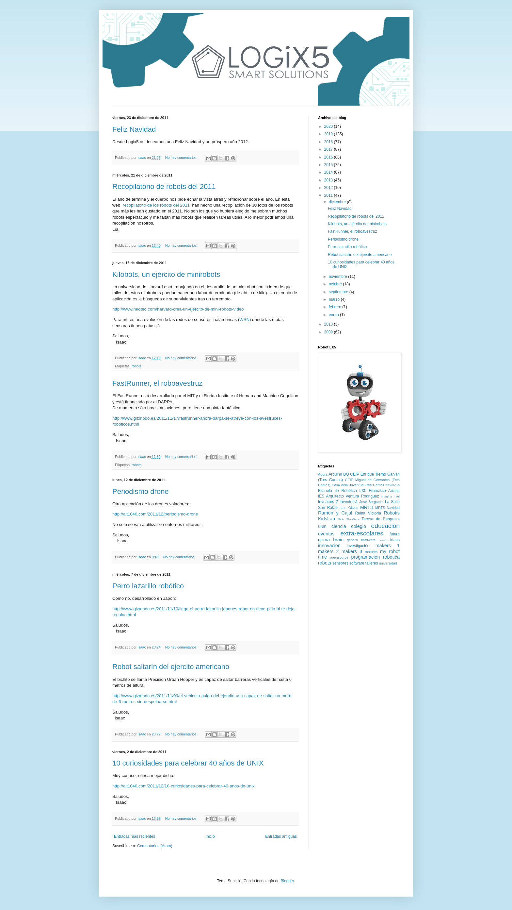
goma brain (331, 539)
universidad (388, 563)
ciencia (338, 526)
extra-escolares (362, 533)
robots (136, 366)
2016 (329, 157)
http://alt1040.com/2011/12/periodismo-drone (155, 514)
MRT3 (366, 507)
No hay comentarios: (182, 158)
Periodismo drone (140, 491)
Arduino (335, 474)
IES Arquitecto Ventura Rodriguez (348, 496)
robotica (391, 557)
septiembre (339, 292)
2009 (329, 332)
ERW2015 (392, 485)
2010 (329, 324)
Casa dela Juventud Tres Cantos (358, 485)
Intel (397, 496)
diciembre (338, 202)
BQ (346, 474)
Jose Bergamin (372, 502)
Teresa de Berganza (380, 519)
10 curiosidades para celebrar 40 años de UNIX (188, 763)
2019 (329, 134)
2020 (329, 126)
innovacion (329, 545)
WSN (244, 319)
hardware (368, 540)
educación (385, 525)
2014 (329, 172)
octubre (336, 284)
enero (334, 314)
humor (382, 540)
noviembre (338, 276)
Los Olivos (349, 508)
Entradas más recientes (134, 836)
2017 (329, 149)
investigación (358, 546)
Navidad (393, 508)
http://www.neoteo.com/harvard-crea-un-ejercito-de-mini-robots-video (178, 309)
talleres (371, 563)
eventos (326, 533)
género (352, 540)
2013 (329, 180)
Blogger (287, 881)
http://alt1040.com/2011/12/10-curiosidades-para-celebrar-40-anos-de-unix (183, 786)
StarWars (352, 519)
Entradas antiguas (281, 836)
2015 (329, 164)
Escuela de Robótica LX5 (342, 490)
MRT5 (380, 508)
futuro (395, 534)
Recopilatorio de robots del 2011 (164, 186)
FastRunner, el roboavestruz (157, 383)
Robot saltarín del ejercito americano (170, 667)
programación (365, 557)
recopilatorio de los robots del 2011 (156, 205)
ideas (395, 540)
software (356, 563)
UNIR (322, 527)
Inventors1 (349, 501)
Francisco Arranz (384, 490)
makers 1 (388, 545)
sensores (340, 563)
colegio (358, 526)
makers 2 (328, 551)
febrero (335, 307)
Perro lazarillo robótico (148, 586)
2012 (329, 187)
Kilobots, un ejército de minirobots (166, 274)
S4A (341, 519)
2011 (329, 195)
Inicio (210, 836)
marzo (335, 299)
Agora (323, 474)
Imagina (386, 496)
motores (371, 552)
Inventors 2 (328, 501)
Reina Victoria (368, 513)
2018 (329, 142)
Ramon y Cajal (335, 512)
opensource (339, 557)
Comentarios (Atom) (154, 846)
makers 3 (352, 551)
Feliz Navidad (134, 129)
